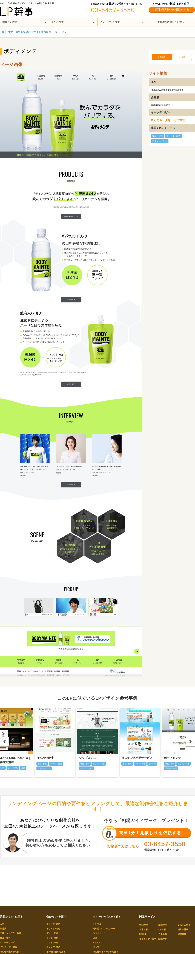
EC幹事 (143, 934)
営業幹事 (143, 929)
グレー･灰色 (52, 933)
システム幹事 (184, 925)
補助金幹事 (183, 929)
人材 (2, 924)
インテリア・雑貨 (8, 947)
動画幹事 (162, 925)
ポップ (96, 947)
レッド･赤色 (52, 942)
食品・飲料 (157, 136)
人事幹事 (162, 934)
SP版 (182, 56)
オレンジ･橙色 (53, 947)
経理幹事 (162, 939)
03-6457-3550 (113, 10)
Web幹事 (143, 925)
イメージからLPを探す (107, 916)
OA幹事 (162, 929)
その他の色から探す (55, 951)
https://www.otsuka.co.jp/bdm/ (167, 89)
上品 (95, 938)
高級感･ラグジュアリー (104, 928)
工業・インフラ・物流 (10, 933)
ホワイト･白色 (53, 928)
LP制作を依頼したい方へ (171, 22)
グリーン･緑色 (173, 136)
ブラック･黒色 (53, 924)
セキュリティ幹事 (147, 939)
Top (2, 32)
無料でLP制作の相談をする (171, 9)
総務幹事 (182, 934)
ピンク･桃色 (52, 938)
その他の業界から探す (10, 951)
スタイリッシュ (159, 141)
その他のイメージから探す (105, 951)
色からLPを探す (56, 916)
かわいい (97, 942)
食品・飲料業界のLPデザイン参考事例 (29, 32)
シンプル (97, 924)
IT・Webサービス (8, 942)
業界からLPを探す (11, 916)
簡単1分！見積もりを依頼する (150, 832)
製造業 (3, 928)
